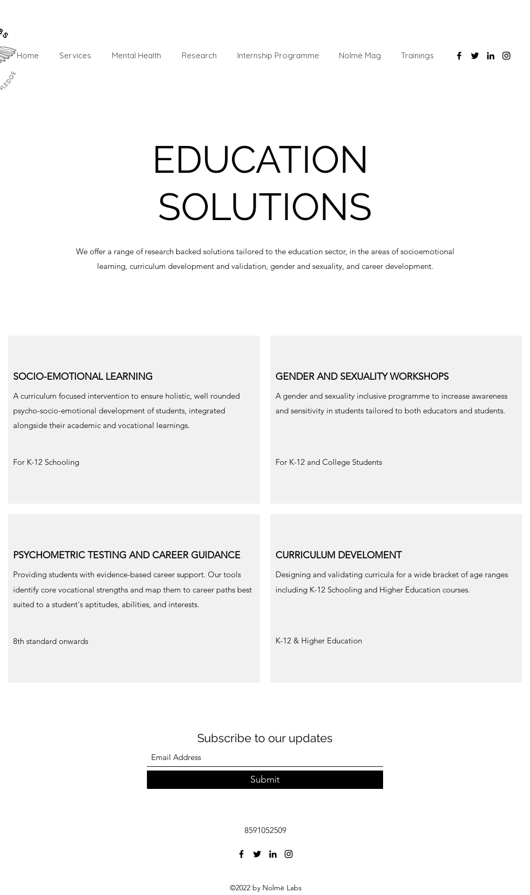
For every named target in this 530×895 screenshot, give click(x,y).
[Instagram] (506, 55)
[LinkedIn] (490, 55)
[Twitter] (475, 55)
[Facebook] (459, 55)
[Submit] (265, 780)
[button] (66, 462)
